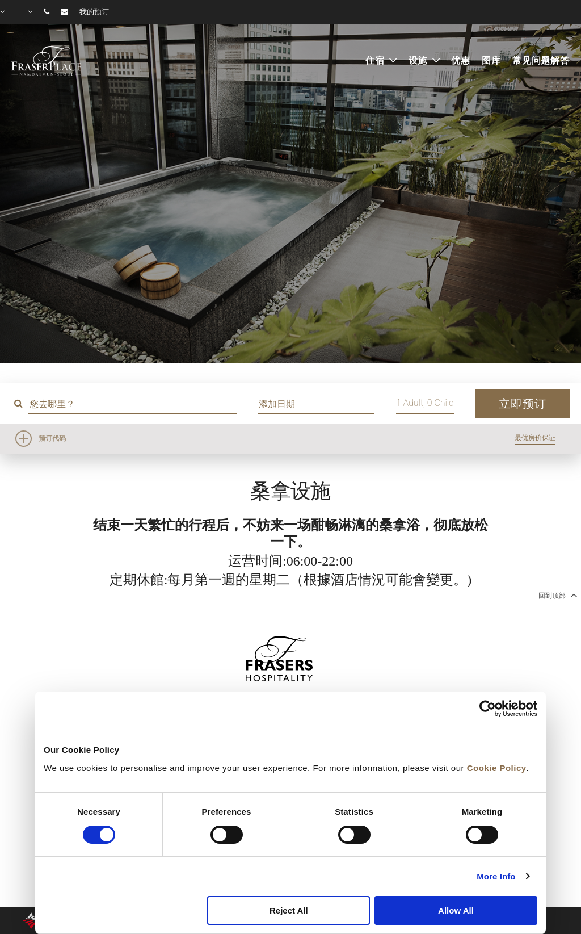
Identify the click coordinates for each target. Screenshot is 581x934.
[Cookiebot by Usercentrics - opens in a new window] (487, 708)
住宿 (376, 60)
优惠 (460, 60)
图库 (491, 60)
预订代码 (52, 438)
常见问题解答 (541, 60)
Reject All (289, 910)
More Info (496, 876)
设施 (420, 60)
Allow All (456, 910)
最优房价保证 (535, 438)
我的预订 (94, 11)
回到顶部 (556, 595)
